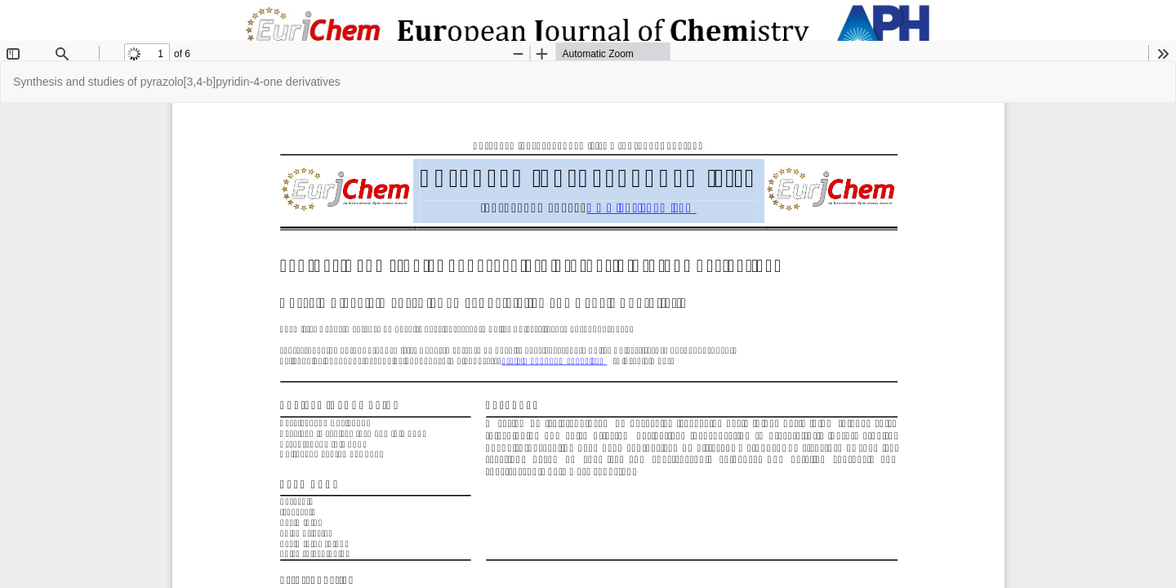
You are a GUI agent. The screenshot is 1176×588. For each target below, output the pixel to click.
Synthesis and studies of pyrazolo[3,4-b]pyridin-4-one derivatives (177, 81)
